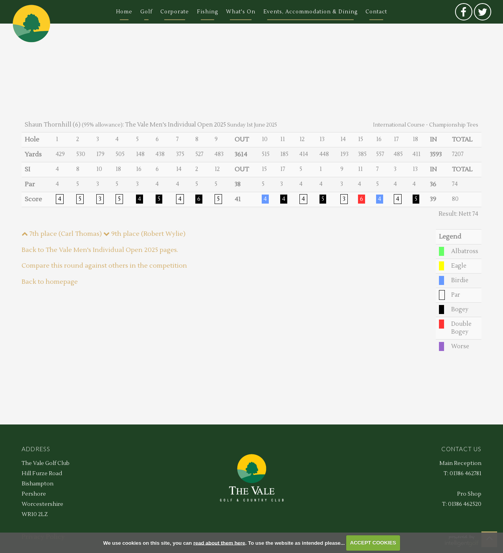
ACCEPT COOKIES (373, 543)
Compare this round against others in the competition (104, 266)
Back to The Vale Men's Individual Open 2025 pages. (100, 250)
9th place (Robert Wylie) (144, 234)
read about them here (219, 543)
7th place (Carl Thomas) (62, 234)
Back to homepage (50, 282)
